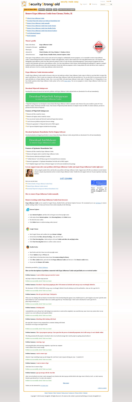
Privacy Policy (78, 393)
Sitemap (85, 393)
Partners (48, 9)
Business (41, 9)
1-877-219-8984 (66, 179)
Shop (54, 393)
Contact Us (71, 393)
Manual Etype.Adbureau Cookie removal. (37, 186)
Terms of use (65, 393)
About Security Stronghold (66, 9)
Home (46, 393)
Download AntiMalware (42, 141)
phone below (67, 81)
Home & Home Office (30, 9)
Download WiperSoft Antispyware (48, 97)
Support (59, 393)
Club (55, 9)
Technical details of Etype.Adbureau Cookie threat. (39, 183)
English (109, 1)
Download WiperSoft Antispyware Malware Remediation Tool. (42, 188)
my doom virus (44, 385)
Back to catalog (102, 388)
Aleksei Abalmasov (43, 267)
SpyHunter (98, 203)
